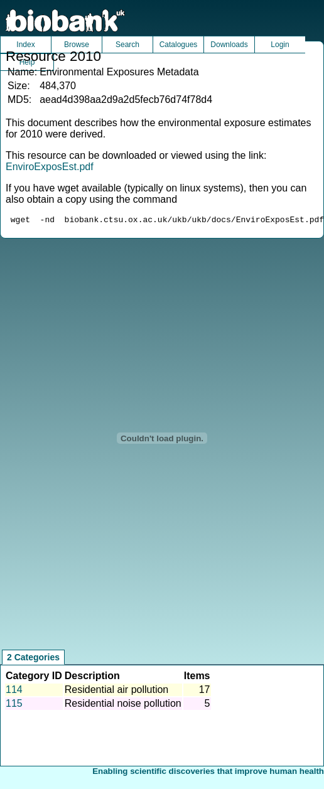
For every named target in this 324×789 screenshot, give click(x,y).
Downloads (228, 44)
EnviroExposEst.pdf (50, 166)
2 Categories (33, 659)
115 (14, 705)
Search (127, 44)
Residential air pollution (116, 691)
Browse (76, 44)
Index (25, 44)
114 (14, 691)
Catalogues (178, 44)
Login (280, 44)
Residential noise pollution (123, 705)
